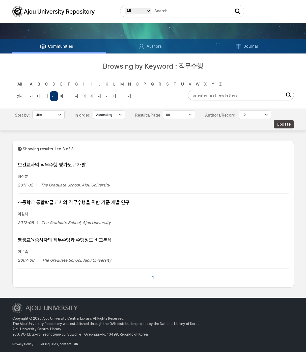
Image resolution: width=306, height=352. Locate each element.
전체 (19, 96)
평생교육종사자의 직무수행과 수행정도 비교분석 (65, 240)
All (19, 84)
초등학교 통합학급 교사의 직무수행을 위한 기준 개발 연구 (73, 202)
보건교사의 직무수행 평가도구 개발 (52, 165)
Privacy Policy (22, 344)
